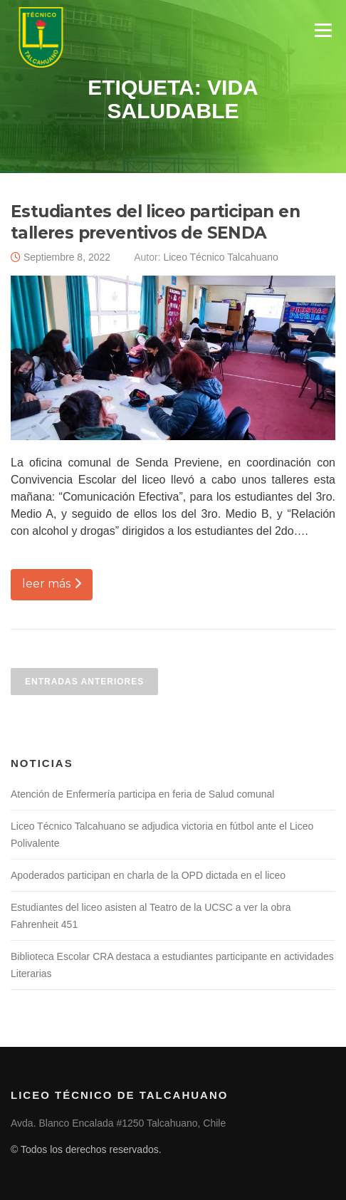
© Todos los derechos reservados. (86, 1149)
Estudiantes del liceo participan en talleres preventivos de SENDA (155, 222)
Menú (322, 30)
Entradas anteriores (84, 682)
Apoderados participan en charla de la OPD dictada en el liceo (148, 875)
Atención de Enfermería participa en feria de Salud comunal (142, 794)
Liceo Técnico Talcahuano (220, 257)
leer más (51, 583)
